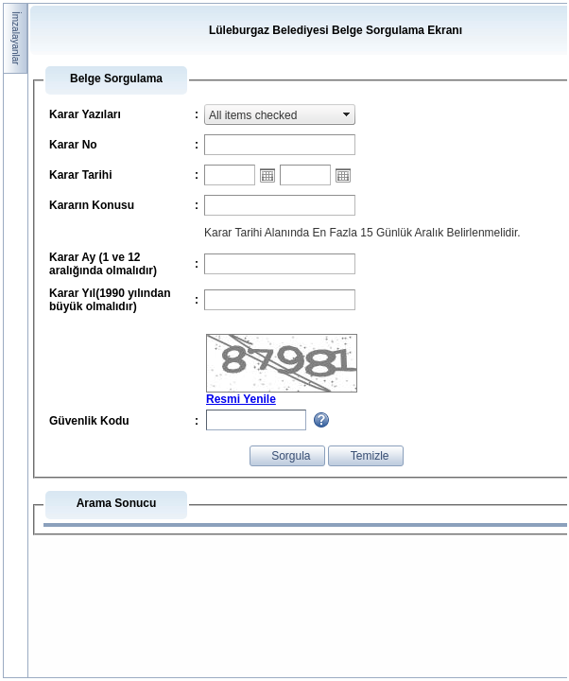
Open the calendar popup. (267, 175)
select (346, 114)
